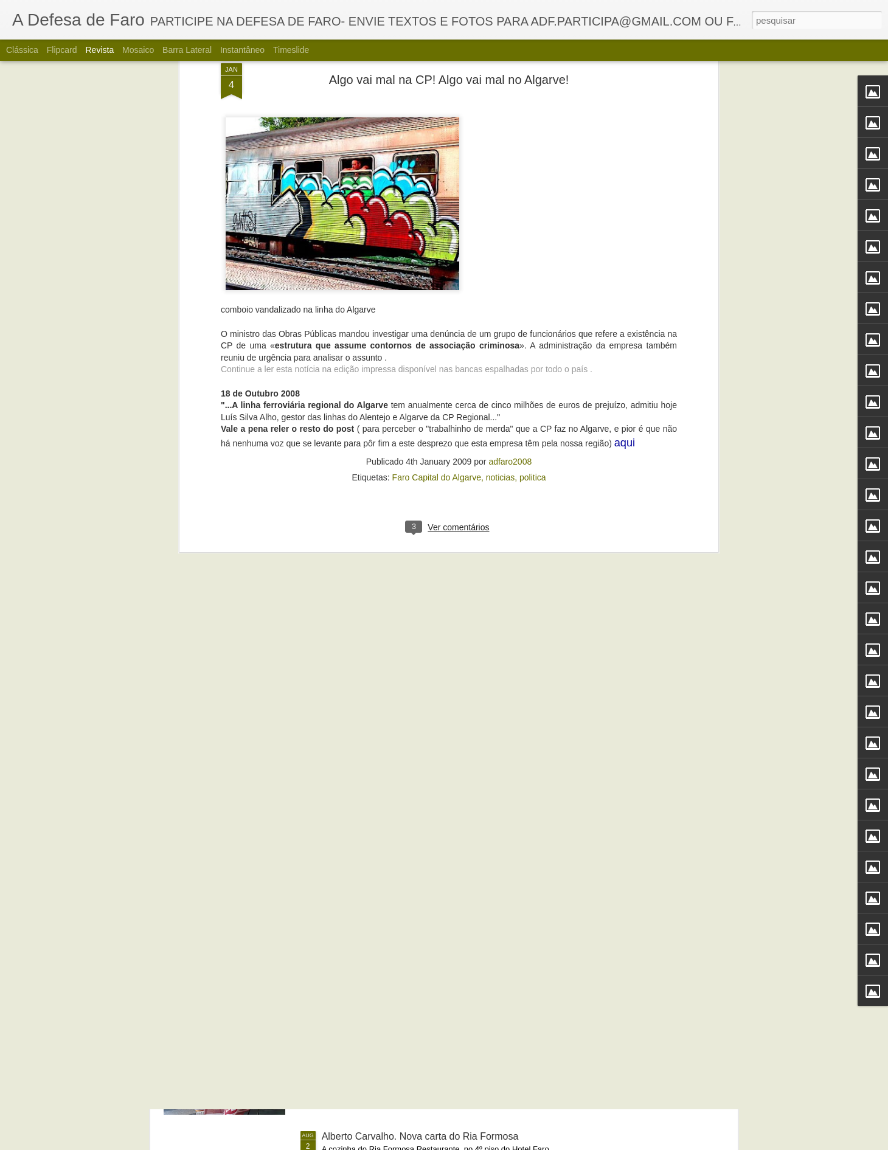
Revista (99, 50)
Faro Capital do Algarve (436, 215)
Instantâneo (242, 50)
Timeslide (291, 50)
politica (532, 215)
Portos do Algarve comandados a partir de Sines (426, 860)
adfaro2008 (510, 199)
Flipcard (62, 50)
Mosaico (138, 50)
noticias (500, 215)
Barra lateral (187, 50)
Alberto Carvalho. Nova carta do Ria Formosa (420, 1136)
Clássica (22, 50)
